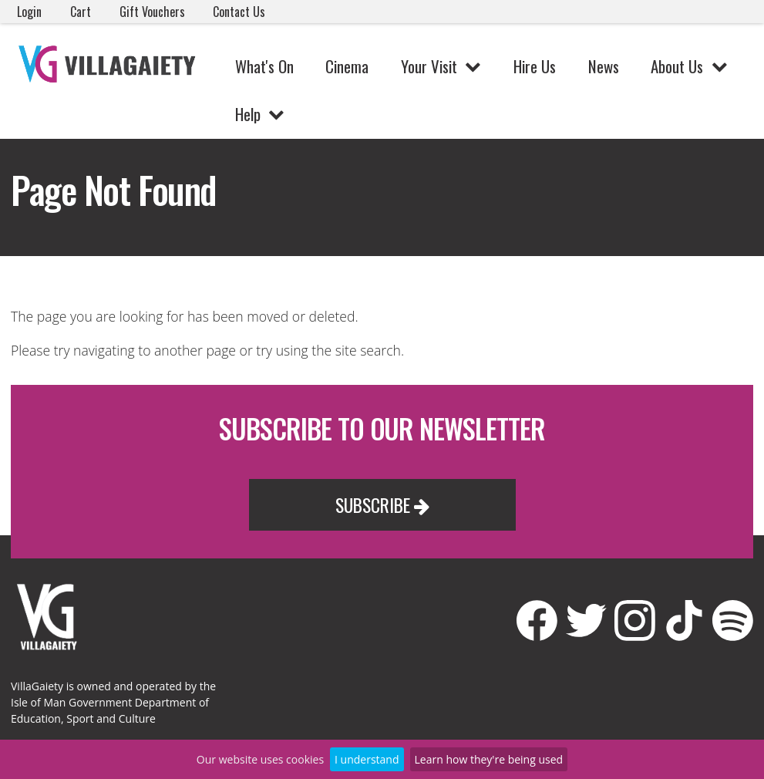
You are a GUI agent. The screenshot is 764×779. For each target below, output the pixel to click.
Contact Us (239, 11)
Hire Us (534, 66)
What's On (264, 66)
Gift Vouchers (152, 11)
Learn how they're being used (489, 759)
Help (248, 114)
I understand (367, 759)
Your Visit (429, 66)
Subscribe (382, 504)
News (603, 66)
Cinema (347, 66)
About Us (677, 66)
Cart (80, 11)
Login (29, 11)
